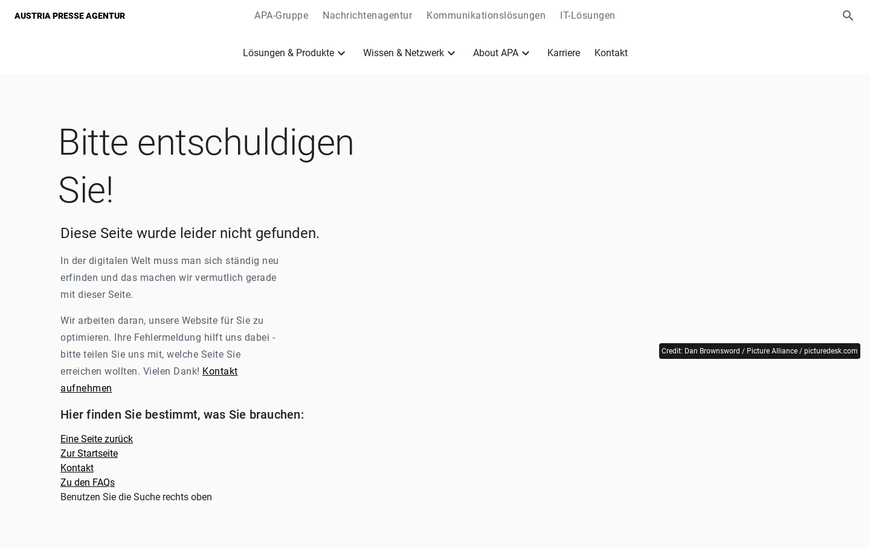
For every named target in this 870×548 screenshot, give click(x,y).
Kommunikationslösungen (486, 15)
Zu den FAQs (87, 482)
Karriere (563, 53)
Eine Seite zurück (96, 439)
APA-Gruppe (281, 15)
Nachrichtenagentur (367, 15)
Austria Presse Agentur (69, 16)
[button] (848, 15)
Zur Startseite (89, 453)
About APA (495, 53)
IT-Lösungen (588, 15)
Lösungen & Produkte (288, 53)
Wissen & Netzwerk (403, 53)
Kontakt (611, 53)
